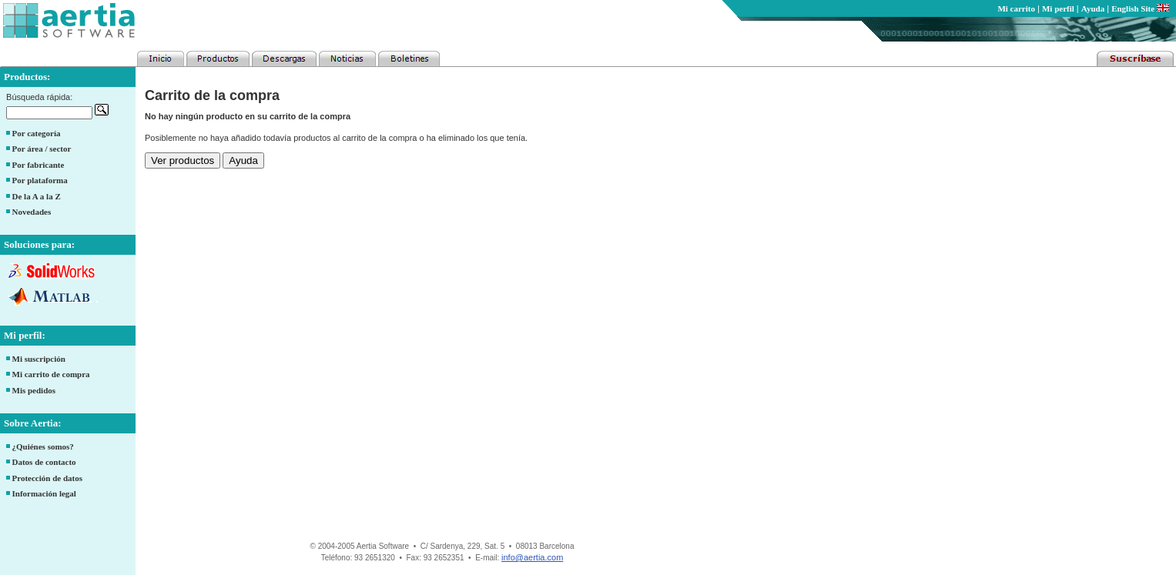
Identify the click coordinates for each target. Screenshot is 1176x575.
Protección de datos (47, 478)
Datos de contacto (44, 461)
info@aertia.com (532, 557)
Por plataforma (40, 180)
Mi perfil (1058, 8)
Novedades (32, 211)
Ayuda (1092, 8)
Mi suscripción (38, 358)
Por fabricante (38, 164)
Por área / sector (42, 148)
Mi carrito (1016, 8)
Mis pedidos (34, 390)
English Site (1140, 8)
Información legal (44, 493)
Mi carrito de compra (51, 374)
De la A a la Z (36, 196)
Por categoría (36, 133)
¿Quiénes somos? (43, 446)
